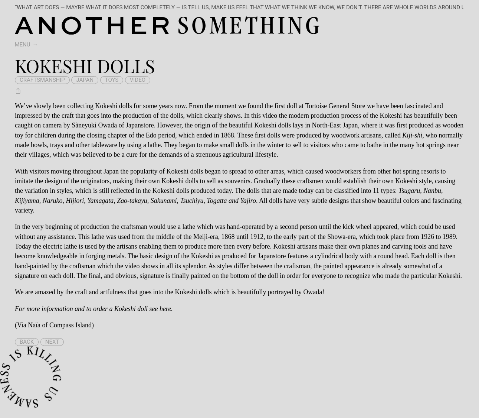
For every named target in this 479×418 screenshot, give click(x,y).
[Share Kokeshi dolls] (18, 91)
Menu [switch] (22, 44)
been (59, 106)
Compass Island (70, 325)
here (165, 308)
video (137, 80)
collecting (80, 106)
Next (52, 341)
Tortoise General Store (335, 106)
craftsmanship (42, 80)
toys (112, 80)
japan (84, 80)
